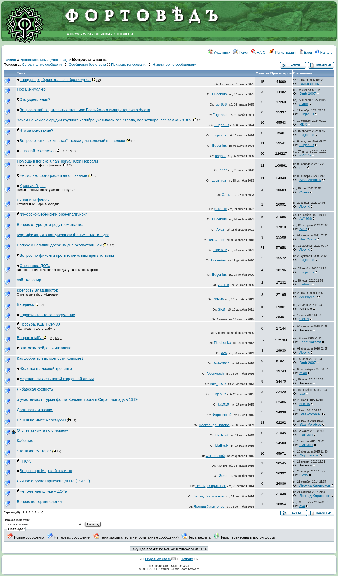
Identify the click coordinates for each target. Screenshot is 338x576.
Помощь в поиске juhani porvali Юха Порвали (57, 161)
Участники (219, 52)
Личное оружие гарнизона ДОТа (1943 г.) (53, 481)
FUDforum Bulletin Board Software (177, 568)
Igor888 (221, 104)
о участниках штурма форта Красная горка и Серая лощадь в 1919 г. (79, 399)
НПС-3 (25, 461)
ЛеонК (304, 206)
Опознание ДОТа (35, 266)
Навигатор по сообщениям (174, 64)
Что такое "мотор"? (34, 451)
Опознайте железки (37, 151)
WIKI (87, 34)
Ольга (227, 195)
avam (303, 104)
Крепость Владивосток (37, 290)
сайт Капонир (29, 280)
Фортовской (221, 415)
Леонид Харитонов (210, 486)
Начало (323, 52)
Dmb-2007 (307, 94)
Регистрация (282, 52)
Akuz (220, 229)
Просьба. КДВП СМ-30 (40, 324)
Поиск (240, 52)
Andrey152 (307, 297)
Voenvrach (215, 373)
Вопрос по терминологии (39, 501)
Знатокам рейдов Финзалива (45, 348)
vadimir (223, 285)
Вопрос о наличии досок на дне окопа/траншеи (59, 245)
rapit (302, 168)
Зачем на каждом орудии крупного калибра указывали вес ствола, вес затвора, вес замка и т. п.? (104, 120)
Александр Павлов (214, 425)
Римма (218, 299)
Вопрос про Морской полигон (46, 471)
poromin (220, 209)
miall (303, 373)
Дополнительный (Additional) (44, 60)
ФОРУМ (73, 34)
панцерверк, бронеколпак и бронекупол (55, 80)
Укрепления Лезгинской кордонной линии (57, 379)
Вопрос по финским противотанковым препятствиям (67, 255)
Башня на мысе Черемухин (41, 420)
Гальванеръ (309, 84)
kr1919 (223, 404)
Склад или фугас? (33, 200)
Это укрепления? (35, 99)
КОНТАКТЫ (123, 34)
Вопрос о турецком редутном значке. (50, 224)
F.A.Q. (258, 52)
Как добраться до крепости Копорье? (50, 358)
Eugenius (219, 94)
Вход (305, 52)
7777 (223, 170)
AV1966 (305, 219)
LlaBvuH (221, 435)
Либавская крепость (35, 389)
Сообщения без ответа (87, 64)
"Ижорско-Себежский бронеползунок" (53, 214)
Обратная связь (158, 559)
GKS (221, 309)
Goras (304, 319)
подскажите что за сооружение (47, 315)
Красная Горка (33, 186)
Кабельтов (26, 441)
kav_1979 (218, 384)
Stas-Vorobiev (310, 180)
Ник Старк (216, 240)
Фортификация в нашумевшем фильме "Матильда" (63, 235)
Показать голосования (129, 64)
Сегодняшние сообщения (42, 64)
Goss (223, 476)
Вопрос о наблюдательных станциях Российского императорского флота (85, 110)
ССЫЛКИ (102, 34)
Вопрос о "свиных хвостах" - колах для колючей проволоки (72, 141)
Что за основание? (36, 130)
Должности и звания (35, 410)
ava (224, 353)
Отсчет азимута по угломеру (42, 430)
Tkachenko (222, 343)
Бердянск (25, 304)
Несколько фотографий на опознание (53, 175)
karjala (220, 156)
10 (74, 151)
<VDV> (305, 155)
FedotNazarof (310, 342)
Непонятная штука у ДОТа (43, 491)
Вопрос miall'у (30, 338)
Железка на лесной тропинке (46, 368)
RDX (303, 124)
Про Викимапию (31, 89)
